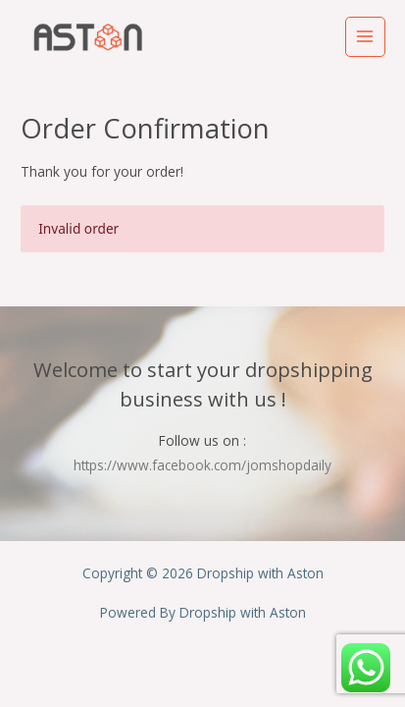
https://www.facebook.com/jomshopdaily (202, 465)
